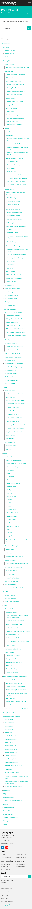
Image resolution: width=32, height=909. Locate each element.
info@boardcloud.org (7, 843)
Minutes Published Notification (13, 765)
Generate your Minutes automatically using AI (17, 153)
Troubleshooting (7, 769)
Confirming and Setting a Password (16, 701)
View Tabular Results (12, 570)
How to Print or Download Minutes (16, 181)
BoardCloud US (20, 864)
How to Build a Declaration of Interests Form (16, 541)
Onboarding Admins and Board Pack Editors (17, 709)
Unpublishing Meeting (14, 201)
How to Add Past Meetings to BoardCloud (17, 67)
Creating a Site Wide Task (14, 414)
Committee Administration (10, 309)
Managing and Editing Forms (13, 546)
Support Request (21, 854)
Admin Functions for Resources (14, 350)
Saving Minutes (11, 171)
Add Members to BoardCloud (13, 649)
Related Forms (10, 549)
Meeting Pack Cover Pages (13, 246)
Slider (8, 473)
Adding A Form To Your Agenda (14, 556)
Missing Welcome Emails (12, 772)
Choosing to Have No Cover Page (16, 254)
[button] (29, 28)
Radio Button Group (12, 467)
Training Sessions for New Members (16, 686)
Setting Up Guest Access (13, 105)
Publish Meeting (11, 198)
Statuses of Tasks (11, 445)
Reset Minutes (11, 168)
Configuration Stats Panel (13, 655)
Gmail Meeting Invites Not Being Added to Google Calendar (16, 782)
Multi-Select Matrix (12, 516)
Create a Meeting (9, 64)
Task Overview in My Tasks (14, 417)
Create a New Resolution (12, 601)
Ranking (9, 493)
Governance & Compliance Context (14, 588)
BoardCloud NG (5, 869)
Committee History (10, 360)
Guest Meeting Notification (12, 759)
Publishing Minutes (12, 161)
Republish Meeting (13, 204)
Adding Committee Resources (14, 346)
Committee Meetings (10, 370)
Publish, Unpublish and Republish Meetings (15, 193)
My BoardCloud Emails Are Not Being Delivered (16, 694)
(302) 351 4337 (5, 840)
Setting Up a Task (11, 98)
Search (5, 824)
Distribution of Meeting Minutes (15, 165)
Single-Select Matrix (12, 513)
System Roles (10, 705)
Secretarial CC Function (13, 215)
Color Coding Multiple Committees (15, 328)
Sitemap (5, 821)
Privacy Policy (7, 811)
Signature (9, 532)
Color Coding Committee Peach (16, 332)
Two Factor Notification (11, 736)
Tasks (5, 387)
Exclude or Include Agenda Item (15, 115)
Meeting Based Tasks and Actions (15, 400)
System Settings (9, 652)
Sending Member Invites (12, 628)
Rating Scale (10, 470)
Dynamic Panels (11, 509)
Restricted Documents (12, 121)
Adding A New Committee (13, 315)
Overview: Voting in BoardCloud (15, 84)
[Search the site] (16, 28)
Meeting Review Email (11, 749)
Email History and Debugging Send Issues (17, 631)
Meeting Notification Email (14, 212)
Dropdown (10, 480)
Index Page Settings (12, 232)
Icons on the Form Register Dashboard (17, 563)
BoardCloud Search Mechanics (13, 800)
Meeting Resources (10, 301)
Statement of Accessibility (10, 817)
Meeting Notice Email (11, 752)
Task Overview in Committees (15, 428)
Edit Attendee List (11, 281)
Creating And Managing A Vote (15, 88)
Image (8, 529)
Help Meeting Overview (11, 295)
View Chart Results (11, 574)
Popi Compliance (8, 814)
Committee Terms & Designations (14, 363)
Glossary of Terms (21, 857)
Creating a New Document (13, 81)
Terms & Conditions (8, 807)
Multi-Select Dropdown (13, 483)
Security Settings (11, 242)
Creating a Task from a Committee (16, 424)
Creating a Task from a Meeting (16, 403)
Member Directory (10, 50)
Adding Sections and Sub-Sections (15, 74)
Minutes (7, 128)
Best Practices (11, 261)
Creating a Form (9, 457)
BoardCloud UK (5, 866)
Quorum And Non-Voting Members (16, 91)
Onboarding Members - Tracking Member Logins (16, 777)
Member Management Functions (16, 620)
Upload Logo (9, 665)
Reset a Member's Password (14, 624)
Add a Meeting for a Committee (13, 357)
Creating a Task (10, 397)
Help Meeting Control (10, 305)
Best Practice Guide (10, 584)
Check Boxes (10, 476)
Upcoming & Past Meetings (12, 353)
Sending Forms (9, 553)
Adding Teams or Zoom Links (14, 662)
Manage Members (10, 609)
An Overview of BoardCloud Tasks (15, 394)
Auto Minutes (9, 132)
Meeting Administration (9, 61)
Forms (5, 453)
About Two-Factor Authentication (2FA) (18, 641)
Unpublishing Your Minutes (14, 175)
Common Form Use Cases (12, 578)
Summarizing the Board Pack (14, 124)
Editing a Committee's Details (14, 319)
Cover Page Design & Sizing (15, 257)
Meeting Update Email (11, 745)
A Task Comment (10, 435)
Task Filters (9, 449)
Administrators (6, 43)
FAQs (5, 794)
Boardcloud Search (8, 797)
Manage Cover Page (11, 669)
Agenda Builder (9, 71)
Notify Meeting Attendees (13, 209)
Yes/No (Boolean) (12, 486)
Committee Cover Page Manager (14, 367)
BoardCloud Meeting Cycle (12, 288)
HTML (8, 522)
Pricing (3, 854)
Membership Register (11, 377)
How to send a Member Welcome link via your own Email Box (17, 616)
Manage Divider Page (12, 659)
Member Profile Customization (13, 57)
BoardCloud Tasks (10, 390)
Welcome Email (10, 698)
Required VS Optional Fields (14, 460)
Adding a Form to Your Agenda (14, 101)
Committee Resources (11, 343)
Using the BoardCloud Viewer (11, 713)
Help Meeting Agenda (11, 298)
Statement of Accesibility (7, 901)
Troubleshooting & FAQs (11, 581)
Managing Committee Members (13, 340)
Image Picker (10, 536)
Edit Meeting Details (11, 223)
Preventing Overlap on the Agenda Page (18, 237)
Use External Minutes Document (16, 144)
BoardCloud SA (5, 864)
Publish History (10, 268)
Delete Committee (10, 383)
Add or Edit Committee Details (13, 312)
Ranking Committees (11, 322)
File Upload (10, 490)
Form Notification (9, 722)
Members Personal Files (12, 634)
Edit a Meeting (9, 292)
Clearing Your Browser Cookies (13, 786)
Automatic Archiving (10, 598)
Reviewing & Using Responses (13, 567)
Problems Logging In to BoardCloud (16, 689)
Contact (5, 804)
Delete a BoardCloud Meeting (14, 275)
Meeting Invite (8, 732)
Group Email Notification (11, 762)
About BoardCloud (6, 857)
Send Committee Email (11, 380)
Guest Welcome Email (11, 755)
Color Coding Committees (13, 325)
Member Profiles (9, 53)
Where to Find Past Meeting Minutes (17, 178)
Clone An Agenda (11, 111)
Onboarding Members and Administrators (14, 676)
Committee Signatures (11, 373)
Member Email (9, 742)
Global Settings (11, 229)
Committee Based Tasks (12, 421)
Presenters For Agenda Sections (15, 118)
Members (6, 47)
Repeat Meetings (9, 285)
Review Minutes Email (11, 739)
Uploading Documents (12, 78)
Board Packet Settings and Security (16, 226)
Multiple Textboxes (12, 503)
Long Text (9, 499)
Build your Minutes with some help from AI (18, 139)
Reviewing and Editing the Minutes (16, 184)
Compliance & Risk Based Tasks (15, 432)
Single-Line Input (11, 496)
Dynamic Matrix (11, 519)
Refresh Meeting (10, 271)
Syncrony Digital (5, 905)
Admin (5, 605)
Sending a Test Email (12, 672)
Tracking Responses (10, 560)
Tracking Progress (10, 595)
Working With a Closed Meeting (14, 278)
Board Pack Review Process (14, 219)
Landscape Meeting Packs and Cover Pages (17, 250)
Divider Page (10, 264)
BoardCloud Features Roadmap (7, 881)
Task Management (10, 442)
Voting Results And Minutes (14, 94)
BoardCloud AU (20, 866)
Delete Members (10, 645)
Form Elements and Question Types (16, 463)
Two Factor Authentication (13, 638)
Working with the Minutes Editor (15, 158)
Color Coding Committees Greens (16, 335)
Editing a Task (10, 438)
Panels (9, 506)
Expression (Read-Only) (13, 526)
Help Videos (6, 790)
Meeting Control (9, 189)
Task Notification (9, 719)
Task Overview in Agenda (14, 407)
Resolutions (6, 591)
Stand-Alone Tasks (11, 411)
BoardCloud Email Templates (11, 716)
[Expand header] (29, 3)
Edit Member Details (11, 612)
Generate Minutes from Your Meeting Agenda (17, 148)
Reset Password (9, 729)
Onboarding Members (11, 680)
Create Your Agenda (11, 108)
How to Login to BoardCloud (14, 683)
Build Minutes (9, 135)
